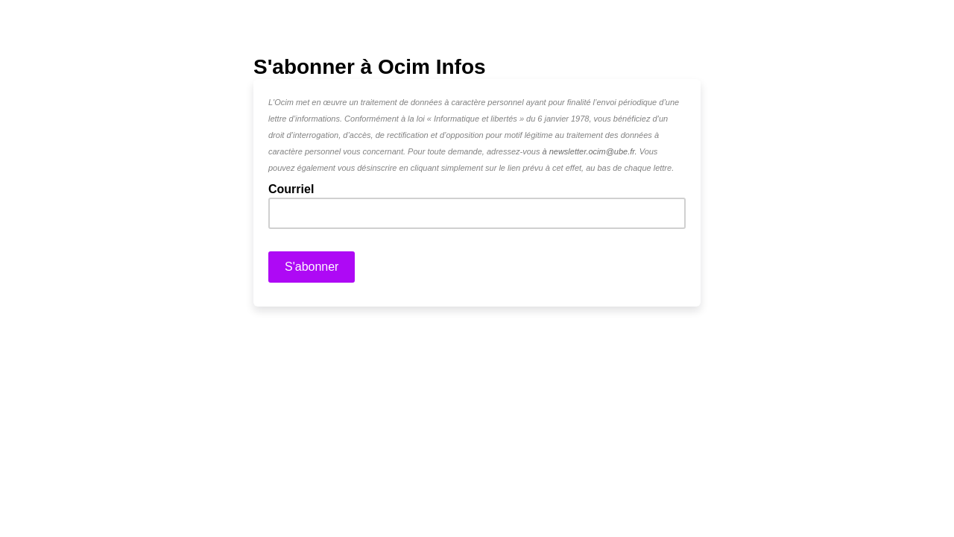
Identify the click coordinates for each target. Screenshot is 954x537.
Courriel (295, 188)
